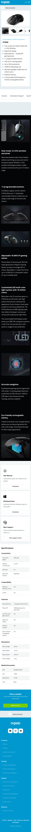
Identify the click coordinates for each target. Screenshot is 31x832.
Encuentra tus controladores (10, 782)
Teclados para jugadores (9, 765)
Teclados (5, 748)
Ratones (5, 744)
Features (4, 96)
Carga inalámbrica (7, 756)
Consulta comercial (8, 811)
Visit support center (15, 538)
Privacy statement (15, 826)
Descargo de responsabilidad (10, 794)
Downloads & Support (17, 96)
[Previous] (27, 30)
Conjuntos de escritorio (9, 752)
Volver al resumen (8, 8)
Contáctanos (6, 790)
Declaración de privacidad (9, 798)
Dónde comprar (7, 802)
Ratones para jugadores (9, 769)
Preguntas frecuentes (9, 786)
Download (15, 486)
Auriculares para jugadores (10, 773)
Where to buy (15, 705)
